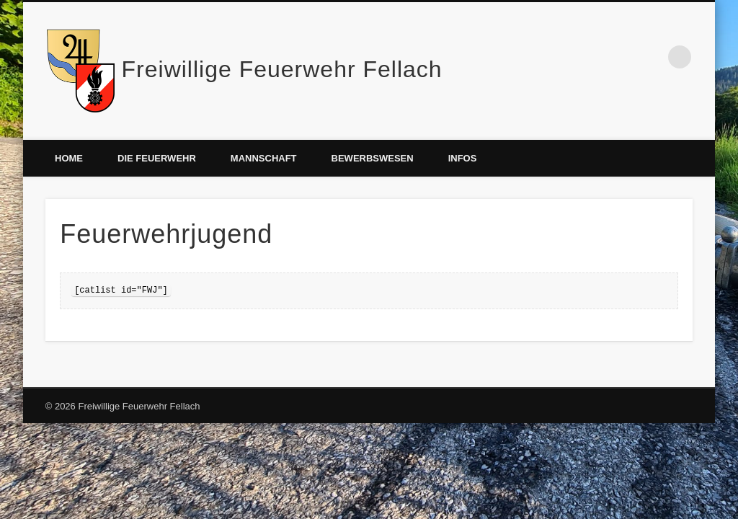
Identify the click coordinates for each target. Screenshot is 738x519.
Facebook (650, 56)
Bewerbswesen (373, 158)
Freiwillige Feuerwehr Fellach (282, 69)
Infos (462, 158)
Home (69, 158)
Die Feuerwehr (156, 158)
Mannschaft (264, 158)
